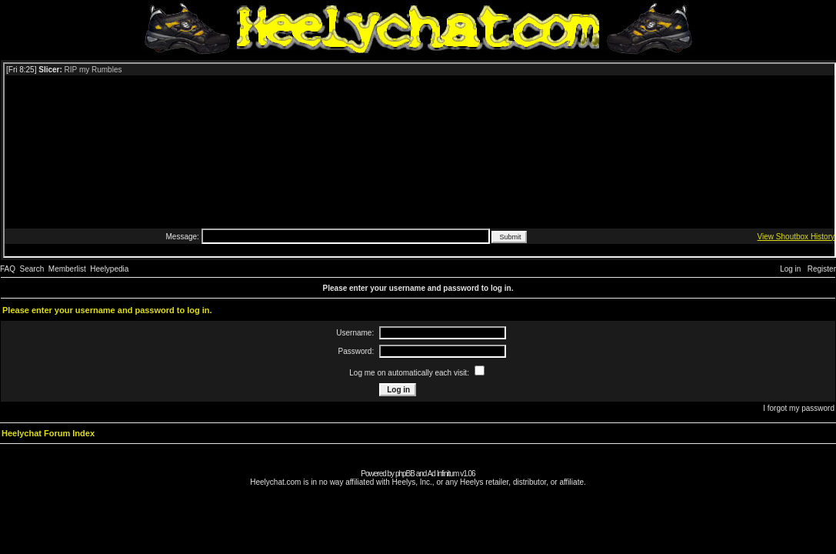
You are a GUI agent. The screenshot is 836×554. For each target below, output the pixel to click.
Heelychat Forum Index (48, 433)
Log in (790, 269)
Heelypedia (109, 269)
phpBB (405, 473)
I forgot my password (798, 408)
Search (32, 269)
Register (822, 269)
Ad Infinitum (443, 473)
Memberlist (67, 269)
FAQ (7, 269)
